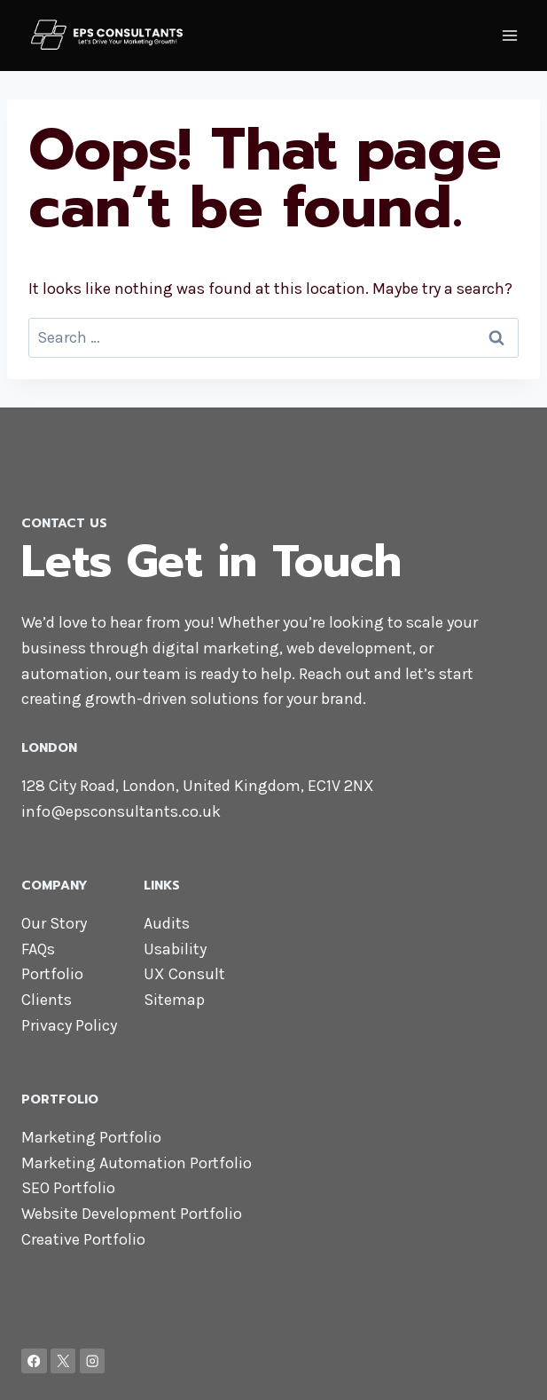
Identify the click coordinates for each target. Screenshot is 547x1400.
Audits (167, 923)
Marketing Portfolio (91, 1137)
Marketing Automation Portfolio (136, 1163)
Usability (175, 949)
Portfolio (52, 974)
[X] (63, 1361)
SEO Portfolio (68, 1188)
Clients (46, 999)
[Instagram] (92, 1361)
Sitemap (174, 999)
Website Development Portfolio (131, 1213)
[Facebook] (34, 1361)
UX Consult (184, 974)
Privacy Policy (69, 1025)
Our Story (54, 923)
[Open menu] (509, 35)
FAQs (38, 949)
